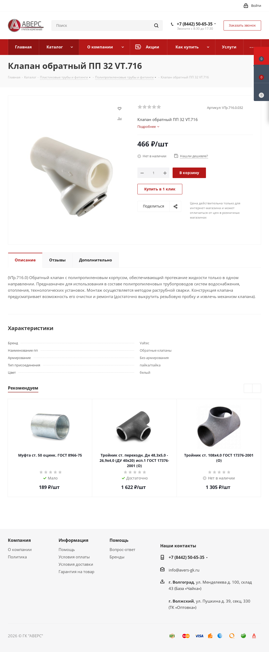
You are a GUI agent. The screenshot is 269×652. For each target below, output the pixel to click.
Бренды (117, 556)
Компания (19, 540)
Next (256, 388)
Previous (248, 388)
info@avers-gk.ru (184, 570)
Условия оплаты (74, 556)
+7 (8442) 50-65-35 (195, 24)
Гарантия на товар (76, 571)
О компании (20, 549)
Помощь (67, 549)
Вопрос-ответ (122, 549)
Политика (17, 556)
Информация (73, 540)
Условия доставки (76, 564)
